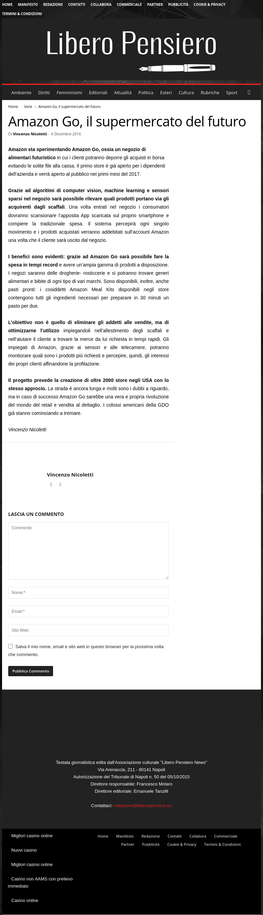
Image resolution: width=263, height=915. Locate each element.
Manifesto (28, 4)
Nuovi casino (24, 850)
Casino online (24, 900)
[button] (250, 92)
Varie (28, 106)
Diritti (44, 92)
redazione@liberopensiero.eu (143, 805)
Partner (155, 4)
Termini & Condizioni (22, 13)
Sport (231, 92)
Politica (145, 92)
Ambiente (21, 92)
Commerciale (129, 4)
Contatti (76, 4)
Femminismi (69, 92)
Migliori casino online (32, 835)
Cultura (186, 92)
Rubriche (210, 92)
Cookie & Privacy (210, 4)
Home (7, 4)
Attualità (123, 92)
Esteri (166, 92)
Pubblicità (178, 4)
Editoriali (98, 92)
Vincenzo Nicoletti (30, 133)
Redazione (53, 4)
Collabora (101, 4)
